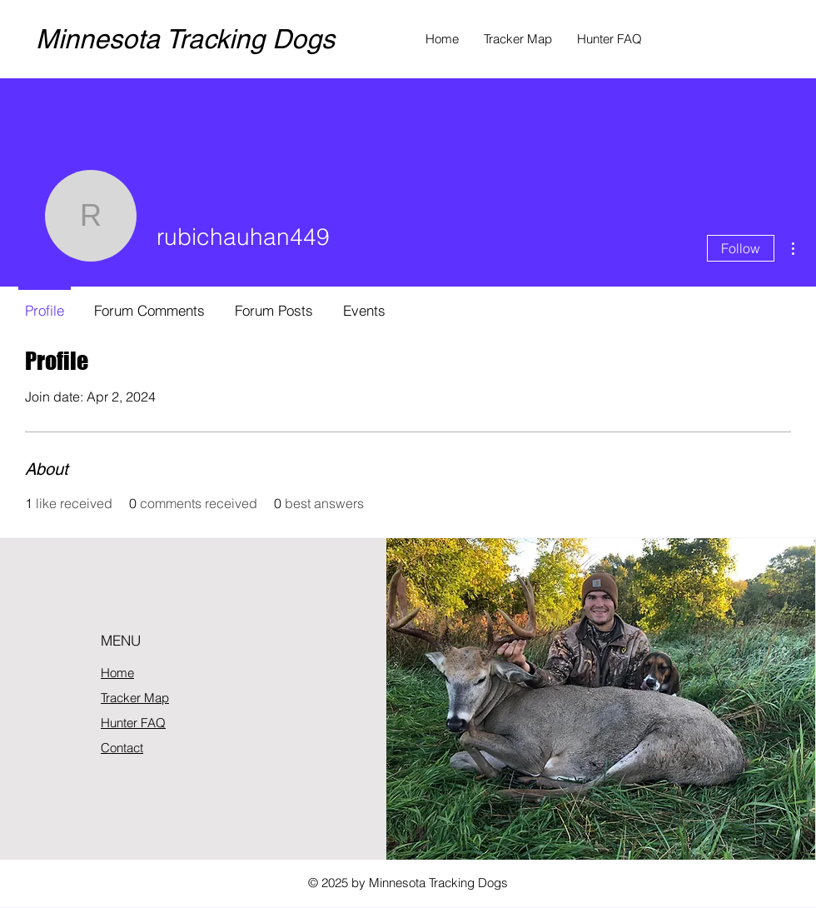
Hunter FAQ (133, 723)
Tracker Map (135, 698)
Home (117, 673)
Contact (122, 748)
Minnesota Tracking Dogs (185, 38)
